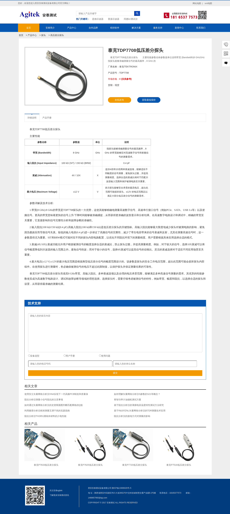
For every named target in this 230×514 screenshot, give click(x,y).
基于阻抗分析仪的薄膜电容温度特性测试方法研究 (139, 405)
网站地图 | (198, 3)
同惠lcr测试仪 (131, 19)
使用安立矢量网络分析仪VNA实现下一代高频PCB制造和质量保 (56, 394)
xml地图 (208, 3)
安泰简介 (50, 27)
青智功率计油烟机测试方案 (127, 399)
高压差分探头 (57, 35)
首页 (28, 27)
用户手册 (69, 355)
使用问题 (104, 355)
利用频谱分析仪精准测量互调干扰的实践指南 (47, 410)
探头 (43, 35)
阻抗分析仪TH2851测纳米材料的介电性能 (45, 416)
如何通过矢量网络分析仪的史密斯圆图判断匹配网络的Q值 (53, 405)
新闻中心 (179, 27)
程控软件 (114, 27)
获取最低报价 (149, 100)
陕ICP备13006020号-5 (121, 488)
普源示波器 (113, 19)
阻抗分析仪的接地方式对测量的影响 (132, 416)
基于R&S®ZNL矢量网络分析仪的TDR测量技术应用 (139, 410)
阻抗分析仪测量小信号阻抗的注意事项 (43, 399)
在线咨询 (119, 100)
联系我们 (200, 27)
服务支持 (157, 27)
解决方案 (136, 27)
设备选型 (33, 355)
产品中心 (71, 27)
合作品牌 (93, 27)
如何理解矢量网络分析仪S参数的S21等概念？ (137, 394)
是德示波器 (97, 19)
